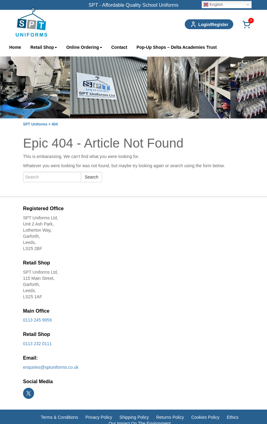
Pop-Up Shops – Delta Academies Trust (177, 47)
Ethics (232, 417)
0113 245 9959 (37, 320)
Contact (119, 47)
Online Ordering (84, 47)
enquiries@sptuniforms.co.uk (51, 367)
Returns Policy (170, 417)
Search (91, 177)
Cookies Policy (205, 417)
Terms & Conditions (59, 417)
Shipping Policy (134, 417)
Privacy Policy (98, 417)
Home (15, 47)
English (213, 4)
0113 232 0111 (37, 343)
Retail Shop (43, 47)
